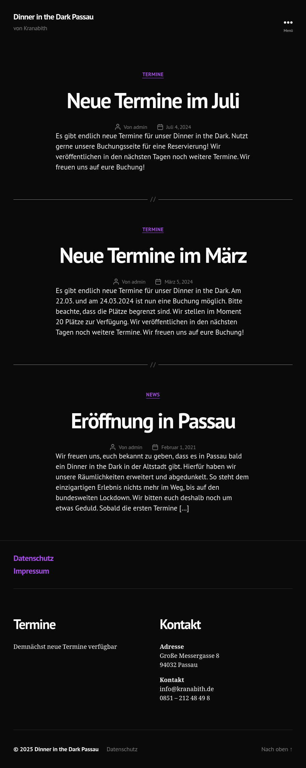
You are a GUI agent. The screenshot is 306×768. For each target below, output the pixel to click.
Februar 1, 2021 (178, 447)
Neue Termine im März (152, 255)
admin (140, 127)
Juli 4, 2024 (178, 127)
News (153, 395)
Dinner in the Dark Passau (53, 17)
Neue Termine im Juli (153, 100)
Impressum (31, 571)
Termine (152, 74)
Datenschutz (33, 558)
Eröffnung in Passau (153, 420)
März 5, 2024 (178, 281)
